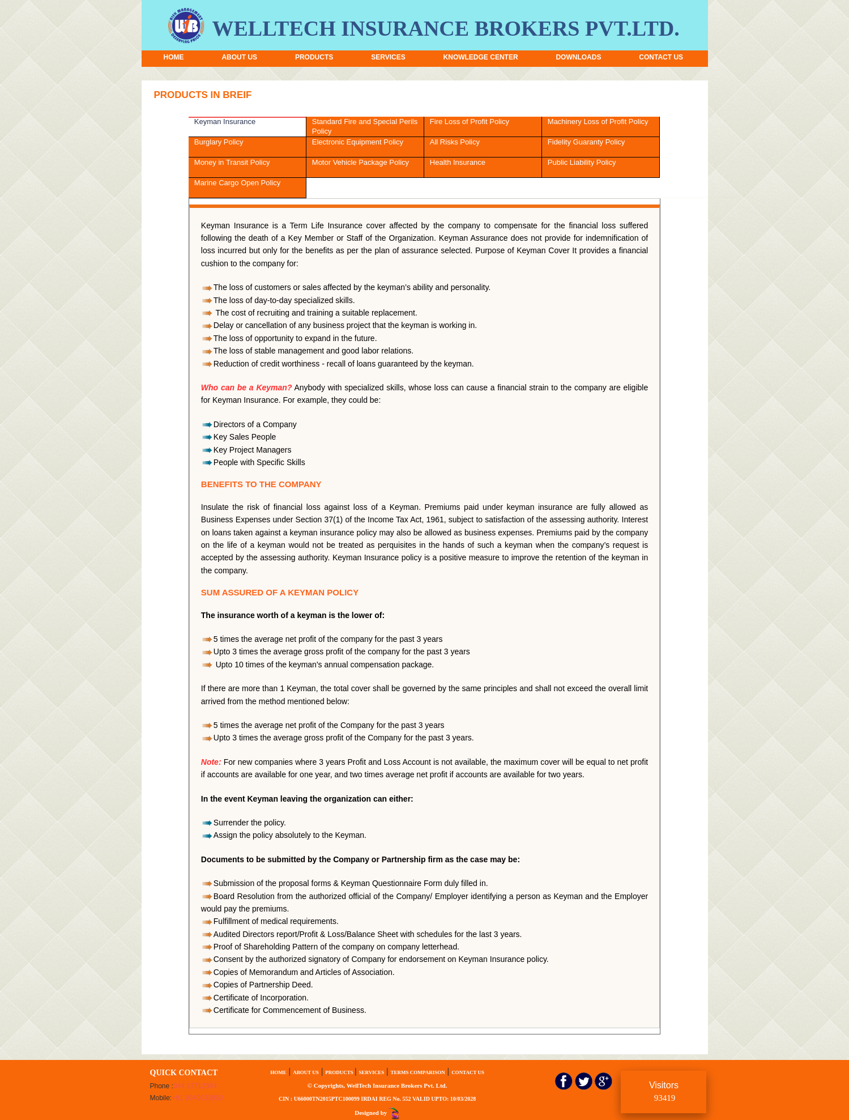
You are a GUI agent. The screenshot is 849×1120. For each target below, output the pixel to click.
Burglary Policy (219, 142)
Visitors (664, 1091)
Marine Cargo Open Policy (237, 182)
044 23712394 (195, 1086)
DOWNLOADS (578, 57)
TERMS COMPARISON (418, 1072)
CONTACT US (661, 57)
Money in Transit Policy (232, 162)
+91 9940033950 (197, 1098)
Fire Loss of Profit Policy (469, 121)
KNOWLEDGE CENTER (480, 57)
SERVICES (388, 57)
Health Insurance (457, 162)
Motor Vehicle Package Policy (360, 162)
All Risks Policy (455, 142)
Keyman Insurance (224, 121)
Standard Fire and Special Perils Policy (364, 126)
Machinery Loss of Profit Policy (598, 121)
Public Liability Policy (582, 162)
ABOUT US (239, 57)
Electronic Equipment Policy (357, 142)
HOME (174, 57)
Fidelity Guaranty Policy (586, 142)
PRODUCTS (314, 57)
